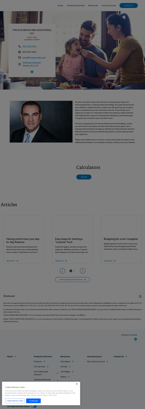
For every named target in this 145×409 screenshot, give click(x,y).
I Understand (33, 401)
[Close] (76, 383)
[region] (41, 393)
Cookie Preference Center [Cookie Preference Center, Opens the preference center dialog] (15, 401)
